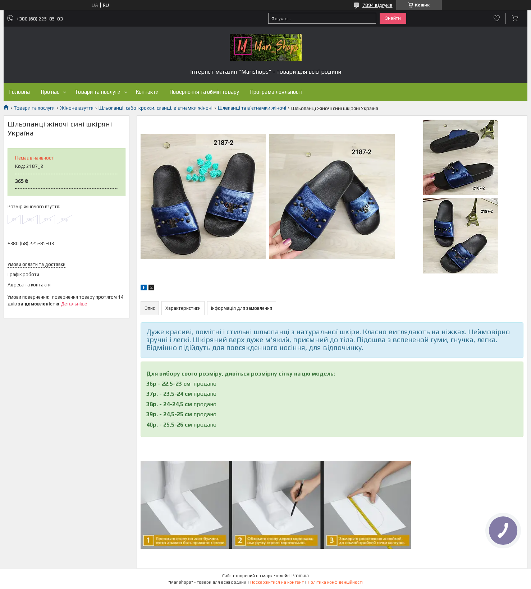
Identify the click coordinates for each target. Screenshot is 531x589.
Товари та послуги (97, 92)
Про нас (50, 92)
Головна (19, 92)
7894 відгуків (377, 5)
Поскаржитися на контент (277, 582)
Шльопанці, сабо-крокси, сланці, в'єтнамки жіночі (155, 108)
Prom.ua (300, 575)
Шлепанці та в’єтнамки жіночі (252, 108)
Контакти (147, 92)
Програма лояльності (276, 92)
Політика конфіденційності (335, 582)
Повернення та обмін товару (204, 92)
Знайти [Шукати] (393, 18)
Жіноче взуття (76, 108)
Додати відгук (496, 18)
